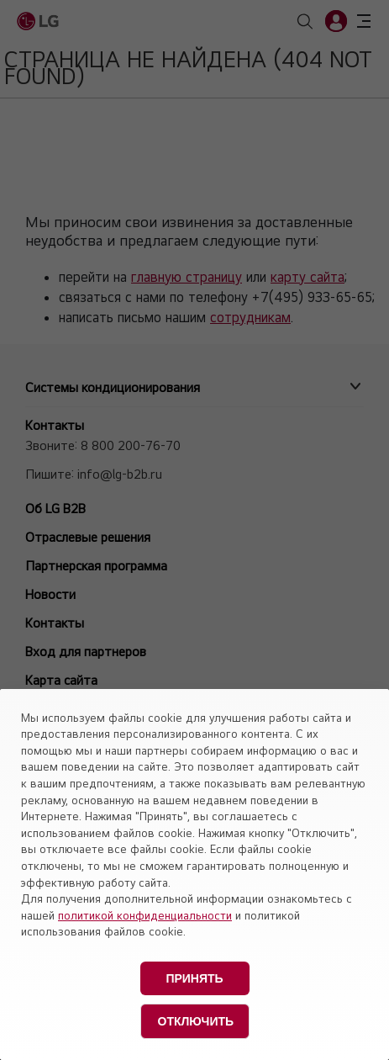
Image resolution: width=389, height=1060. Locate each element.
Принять (194, 978)
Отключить (196, 1021)
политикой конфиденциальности (145, 915)
